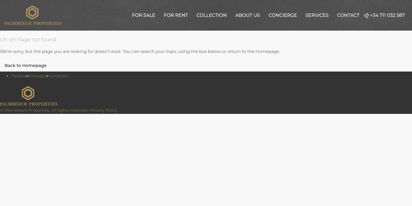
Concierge (283, 15)
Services (317, 15)
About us (247, 15)
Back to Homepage (26, 65)
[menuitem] (386, 15)
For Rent (176, 15)
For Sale (143, 15)
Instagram (41, 75)
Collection (212, 15)
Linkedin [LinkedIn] (59, 75)
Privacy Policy (103, 110)
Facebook (21, 75)
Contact (348, 15)
